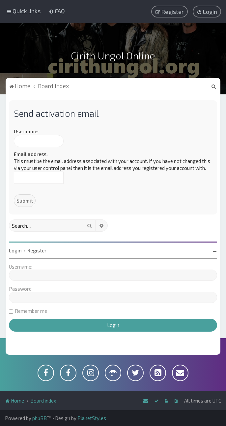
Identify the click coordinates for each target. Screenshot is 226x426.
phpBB (39, 418)
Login (15, 250)
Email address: (31, 154)
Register (36, 250)
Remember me (31, 311)
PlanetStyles (91, 418)
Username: (26, 131)
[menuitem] (57, 11)
